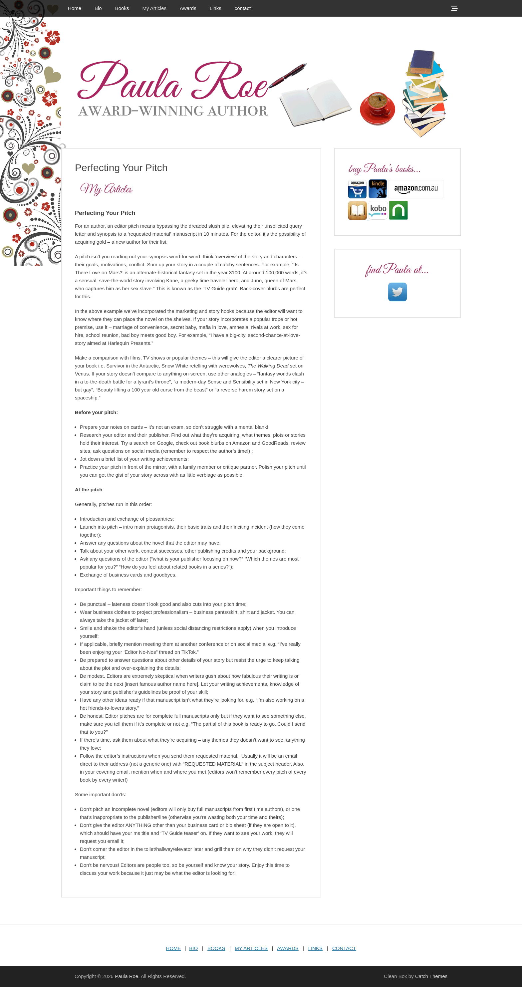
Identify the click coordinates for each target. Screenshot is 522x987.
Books (122, 8)
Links (215, 8)
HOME (173, 948)
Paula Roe (126, 976)
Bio (98, 8)
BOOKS (216, 948)
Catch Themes (431, 976)
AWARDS (288, 948)
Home (74, 8)
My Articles (154, 8)
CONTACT (344, 948)
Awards (188, 8)
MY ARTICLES (251, 948)
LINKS (315, 948)
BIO (193, 948)
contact (243, 8)
